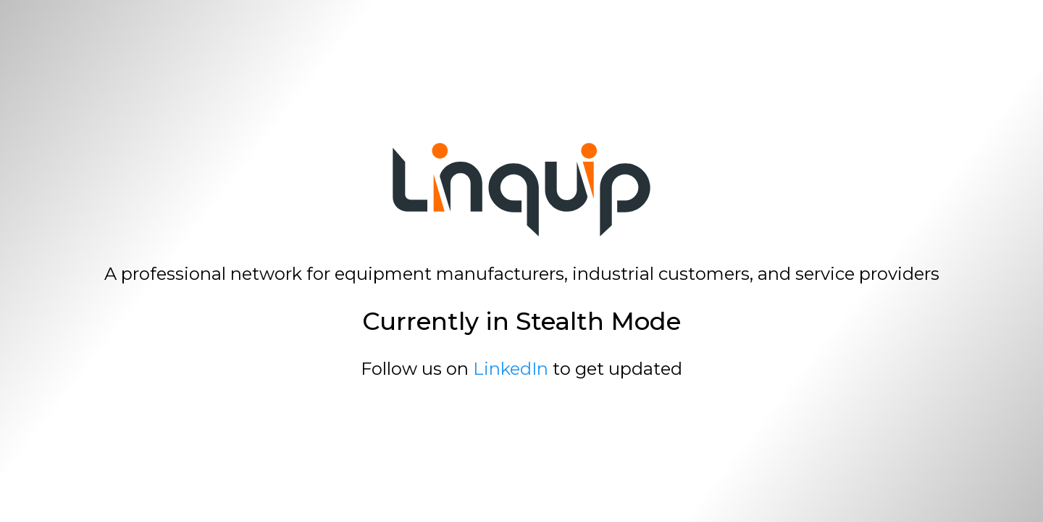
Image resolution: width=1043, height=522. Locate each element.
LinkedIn (510, 368)
